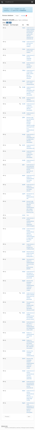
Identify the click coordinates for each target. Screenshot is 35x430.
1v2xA (23, 215)
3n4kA (23, 340)
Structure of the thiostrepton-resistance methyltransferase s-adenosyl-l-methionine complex (30, 285)
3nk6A (23, 351)
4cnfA (23, 145)
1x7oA (23, 218)
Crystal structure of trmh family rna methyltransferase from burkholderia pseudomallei (30, 274)
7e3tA (23, 62)
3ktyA (23, 312)
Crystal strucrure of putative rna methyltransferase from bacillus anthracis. (30, 178)
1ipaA (23, 81)
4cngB (23, 87)
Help (4, 22)
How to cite (4, 426)
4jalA (23, 164)
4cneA (23, 151)
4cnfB (23, 97)
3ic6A (23, 293)
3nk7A (23, 358)
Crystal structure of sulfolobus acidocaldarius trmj (30, 99)
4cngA (23, 134)
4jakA (23, 381)
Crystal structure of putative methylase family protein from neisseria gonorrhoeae (30, 296)
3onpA (23, 370)
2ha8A (23, 251)
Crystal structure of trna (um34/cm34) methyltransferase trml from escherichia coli (30, 384)
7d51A (23, 70)
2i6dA (23, 259)
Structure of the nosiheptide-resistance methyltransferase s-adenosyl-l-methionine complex (30, 363)
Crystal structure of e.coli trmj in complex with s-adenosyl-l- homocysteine (30, 107)
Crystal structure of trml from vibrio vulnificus (30, 51)
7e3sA (23, 55)
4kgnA (23, 403)
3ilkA (23, 302)
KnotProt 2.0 (9, 2)
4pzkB (23, 184)
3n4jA (23, 332)
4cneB (23, 103)
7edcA (23, 27)
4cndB (23, 113)
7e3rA (23, 49)
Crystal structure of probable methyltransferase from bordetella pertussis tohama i (30, 316)
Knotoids (24, 15)
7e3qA (23, 41)
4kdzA (23, 390)
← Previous (6, 416)
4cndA (23, 160)
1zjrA (23, 244)
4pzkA (23, 175)
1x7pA (23, 228)
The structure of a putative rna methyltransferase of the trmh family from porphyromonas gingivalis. (30, 264)
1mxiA (23, 201)
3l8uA (23, 322)
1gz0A (23, 193)
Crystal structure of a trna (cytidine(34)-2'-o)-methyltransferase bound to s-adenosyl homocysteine (30, 407)
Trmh (28, 215)
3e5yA (23, 271)
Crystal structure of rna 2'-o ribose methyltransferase (30, 83)
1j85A (23, 117)
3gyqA (23, 280)
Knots (17, 15)
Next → (29, 416)
